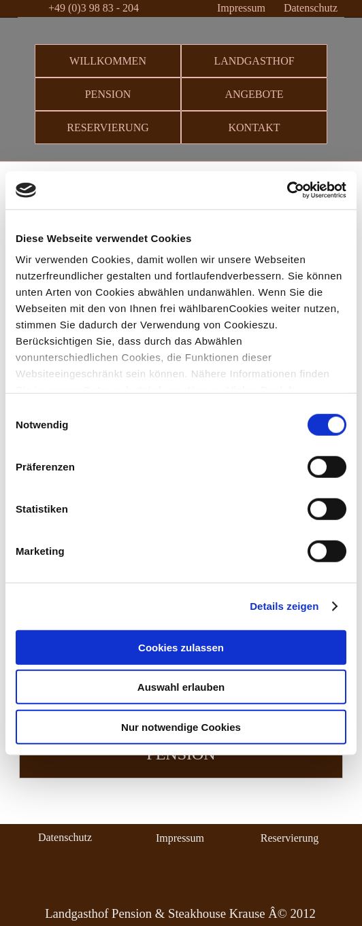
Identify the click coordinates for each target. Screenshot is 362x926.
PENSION (108, 94)
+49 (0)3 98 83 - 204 (93, 8)
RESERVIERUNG (108, 127)
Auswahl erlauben (181, 687)
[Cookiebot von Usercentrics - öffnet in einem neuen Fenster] (286, 190)
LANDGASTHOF (254, 61)
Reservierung (289, 838)
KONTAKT (254, 127)
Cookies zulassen (181, 647)
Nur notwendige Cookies (181, 726)
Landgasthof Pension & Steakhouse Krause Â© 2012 (180, 913)
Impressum (241, 8)
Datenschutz (311, 8)
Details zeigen (284, 606)
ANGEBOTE (254, 94)
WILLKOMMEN (107, 61)
